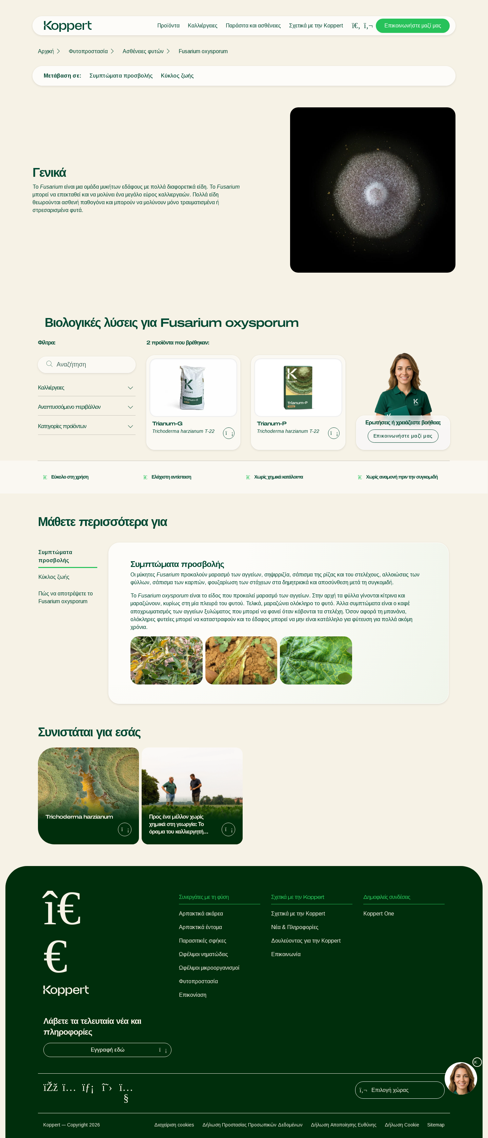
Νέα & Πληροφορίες (295, 927)
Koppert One (378, 913)
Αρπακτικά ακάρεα (201, 913)
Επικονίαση (192, 995)
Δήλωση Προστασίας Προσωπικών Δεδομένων (252, 1125)
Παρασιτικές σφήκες (202, 941)
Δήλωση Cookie (402, 1125)
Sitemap (436, 1125)
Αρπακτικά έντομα (200, 927)
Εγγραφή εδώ (130, 1050)
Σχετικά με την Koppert (316, 25)
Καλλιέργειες (203, 25)
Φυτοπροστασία (88, 51)
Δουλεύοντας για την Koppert (306, 941)
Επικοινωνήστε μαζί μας (412, 25)
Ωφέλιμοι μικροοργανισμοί (209, 968)
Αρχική (46, 51)
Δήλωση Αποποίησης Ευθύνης (344, 1125)
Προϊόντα (168, 25)
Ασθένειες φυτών (143, 51)
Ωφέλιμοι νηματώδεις (203, 954)
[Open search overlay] (356, 25)
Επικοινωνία (286, 954)
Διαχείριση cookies (174, 1125)
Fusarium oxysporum (203, 51)
